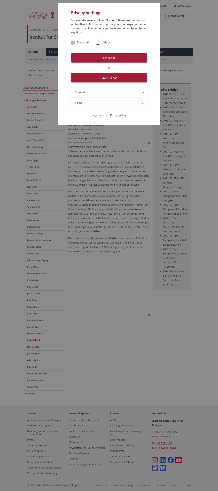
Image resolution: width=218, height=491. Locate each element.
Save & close (109, 78)
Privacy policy (118, 115)
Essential (83, 42)
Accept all (108, 58)
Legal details (99, 115)
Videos (106, 42)
